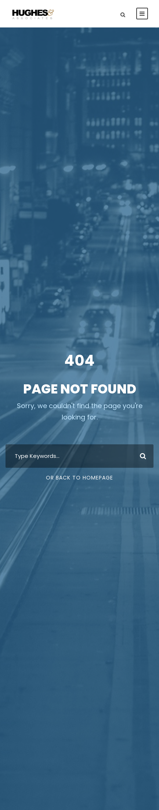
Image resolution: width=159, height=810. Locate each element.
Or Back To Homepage (79, 477)
